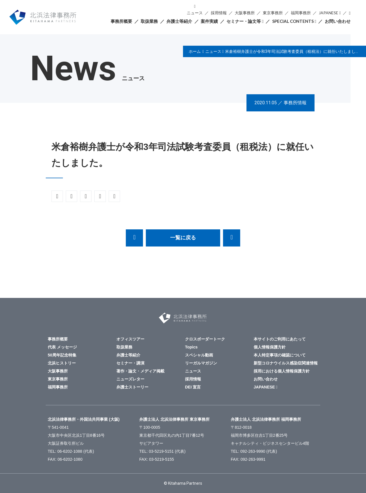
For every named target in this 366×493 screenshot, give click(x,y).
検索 (350, 13)
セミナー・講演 (130, 363)
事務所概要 (121, 21)
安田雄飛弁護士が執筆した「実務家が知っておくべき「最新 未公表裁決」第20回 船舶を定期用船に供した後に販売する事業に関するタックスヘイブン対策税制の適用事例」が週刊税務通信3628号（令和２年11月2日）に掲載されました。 (134, 237)
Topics (191, 347)
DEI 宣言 (193, 387)
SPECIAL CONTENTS (293, 21)
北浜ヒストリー (62, 363)
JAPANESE (328, 12)
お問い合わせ (338, 21)
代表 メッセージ (62, 347)
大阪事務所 (245, 12)
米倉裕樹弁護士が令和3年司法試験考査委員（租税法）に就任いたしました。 (294, 51)
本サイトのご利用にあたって (280, 339)
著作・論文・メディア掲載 (140, 371)
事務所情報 (295, 102)
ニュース (195, 12)
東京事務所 (273, 12)
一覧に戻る (183, 238)
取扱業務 (149, 21)
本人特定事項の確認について (280, 355)
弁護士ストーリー (132, 387)
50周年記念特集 (62, 355)
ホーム (195, 51)
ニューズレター (130, 379)
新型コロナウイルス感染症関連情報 (286, 363)
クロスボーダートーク (205, 339)
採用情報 (219, 12)
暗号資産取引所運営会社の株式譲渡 (231, 237)
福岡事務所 (301, 12)
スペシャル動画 (199, 355)
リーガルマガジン (201, 363)
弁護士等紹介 (179, 21)
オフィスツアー (130, 339)
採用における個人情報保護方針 (282, 371)
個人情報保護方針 (270, 347)
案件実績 (209, 21)
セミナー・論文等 (243, 21)
